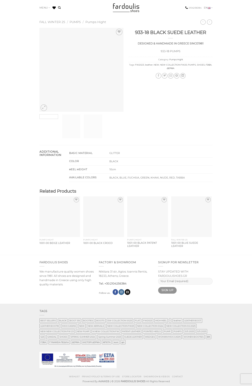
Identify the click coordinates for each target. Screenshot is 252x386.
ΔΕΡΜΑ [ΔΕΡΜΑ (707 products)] (75, 342)
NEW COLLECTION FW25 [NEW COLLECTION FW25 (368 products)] (120, 326)
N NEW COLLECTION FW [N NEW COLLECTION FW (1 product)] (106, 331)
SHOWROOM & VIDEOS (157, 376)
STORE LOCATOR (131, 376)
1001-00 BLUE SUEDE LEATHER (184, 244)
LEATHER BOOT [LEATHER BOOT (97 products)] (192, 320)
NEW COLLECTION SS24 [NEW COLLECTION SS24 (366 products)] (150, 326)
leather (149, 64)
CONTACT (177, 376)
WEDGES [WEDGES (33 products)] (150, 336)
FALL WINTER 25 (52, 22)
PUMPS (75, 22)
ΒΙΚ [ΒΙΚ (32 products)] (208, 336)
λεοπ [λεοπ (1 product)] (116, 342)
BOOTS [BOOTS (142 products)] (100, 320)
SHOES (201, 64)
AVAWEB (103, 381)
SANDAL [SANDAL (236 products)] (51, 336)
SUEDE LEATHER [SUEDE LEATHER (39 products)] (133, 336)
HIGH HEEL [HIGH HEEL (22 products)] (161, 320)
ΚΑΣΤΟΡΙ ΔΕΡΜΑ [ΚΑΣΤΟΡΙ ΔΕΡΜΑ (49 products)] (91, 342)
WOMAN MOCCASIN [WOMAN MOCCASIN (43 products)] (169, 336)
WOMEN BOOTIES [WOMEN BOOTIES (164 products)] (194, 336)
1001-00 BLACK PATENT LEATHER (142, 244)
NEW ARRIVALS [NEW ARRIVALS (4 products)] (96, 326)
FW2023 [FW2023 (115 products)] (147, 320)
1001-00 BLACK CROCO (98, 243)
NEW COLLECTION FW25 (173, 64)
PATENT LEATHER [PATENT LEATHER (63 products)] (131, 331)
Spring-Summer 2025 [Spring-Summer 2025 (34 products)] (109, 336)
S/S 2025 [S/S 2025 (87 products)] (189, 331)
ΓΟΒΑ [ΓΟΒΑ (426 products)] (43, 342)
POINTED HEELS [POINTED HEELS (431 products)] (152, 331)
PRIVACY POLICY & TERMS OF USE (101, 376)
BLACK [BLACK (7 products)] (62, 320)
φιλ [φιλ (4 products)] (123, 342)
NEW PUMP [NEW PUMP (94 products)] (83, 331)
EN (208, 8)
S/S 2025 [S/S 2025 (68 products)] (201, 331)
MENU (44, 7)
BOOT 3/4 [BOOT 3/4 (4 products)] (75, 320)
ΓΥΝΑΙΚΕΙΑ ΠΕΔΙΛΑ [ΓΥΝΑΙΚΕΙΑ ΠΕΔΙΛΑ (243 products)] (59, 342)
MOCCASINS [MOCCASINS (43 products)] (69, 326)
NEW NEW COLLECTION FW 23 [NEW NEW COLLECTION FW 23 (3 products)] (57, 331)
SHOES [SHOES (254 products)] (63, 336)
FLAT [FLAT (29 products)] (137, 320)
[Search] (59, 7)
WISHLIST (74, 376)
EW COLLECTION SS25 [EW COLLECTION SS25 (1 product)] (120, 320)
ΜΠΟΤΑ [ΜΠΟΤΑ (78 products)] (106, 342)
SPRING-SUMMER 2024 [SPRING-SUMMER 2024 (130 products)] (83, 336)
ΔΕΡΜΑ (170, 68)
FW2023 (139, 64)
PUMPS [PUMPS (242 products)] (178, 331)
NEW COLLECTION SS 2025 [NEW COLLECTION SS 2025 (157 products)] (180, 326)
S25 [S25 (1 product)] (42, 336)
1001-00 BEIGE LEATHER (54, 243)
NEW (156, 64)
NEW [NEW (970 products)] (82, 326)
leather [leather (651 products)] (177, 320)
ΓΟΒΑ (209, 64)
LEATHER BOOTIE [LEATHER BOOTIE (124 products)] (49, 326)
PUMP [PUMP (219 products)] (167, 331)
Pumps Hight (95, 22)
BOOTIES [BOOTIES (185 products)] (88, 320)
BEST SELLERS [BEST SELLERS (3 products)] (48, 320)
